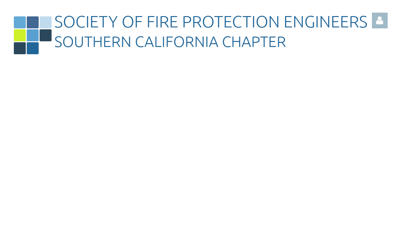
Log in (380, 20)
